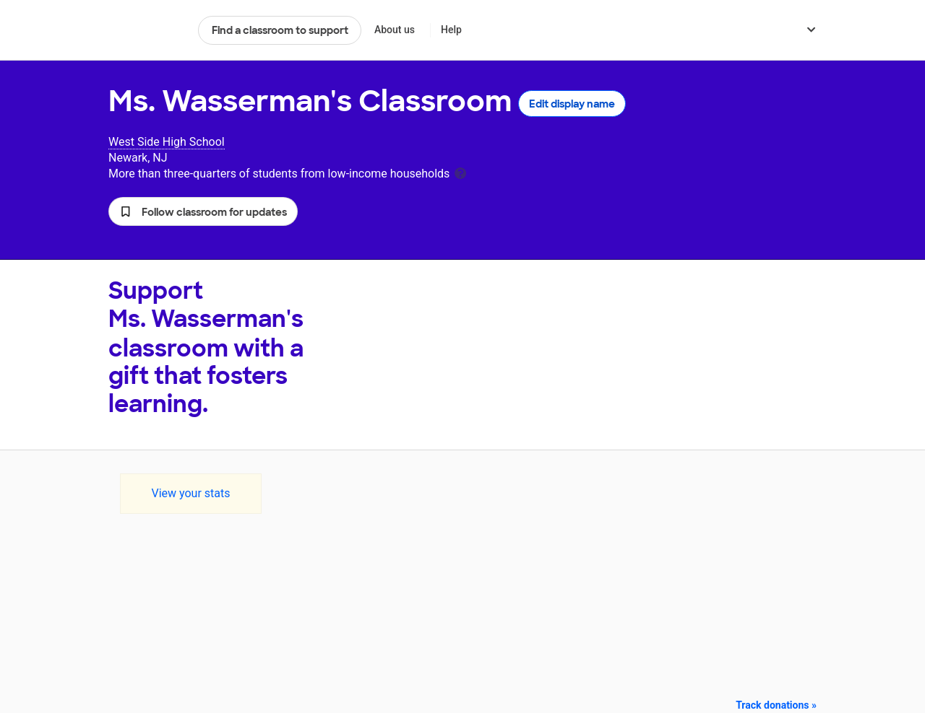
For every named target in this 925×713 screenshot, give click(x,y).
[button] (203, 211)
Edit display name (572, 103)
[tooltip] (460, 172)
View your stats (190, 493)
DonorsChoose (147, 30)
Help (451, 29)
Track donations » (776, 705)
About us (394, 29)
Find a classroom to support (280, 30)
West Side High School (166, 142)
